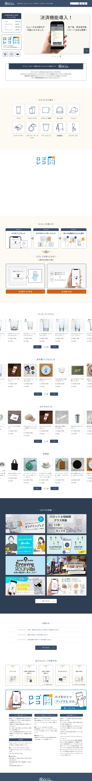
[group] (56, 33)
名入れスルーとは (28, 3)
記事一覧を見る (46, 647)
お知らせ (42, 3)
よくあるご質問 (49, 3)
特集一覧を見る (46, 601)
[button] (52, 56)
